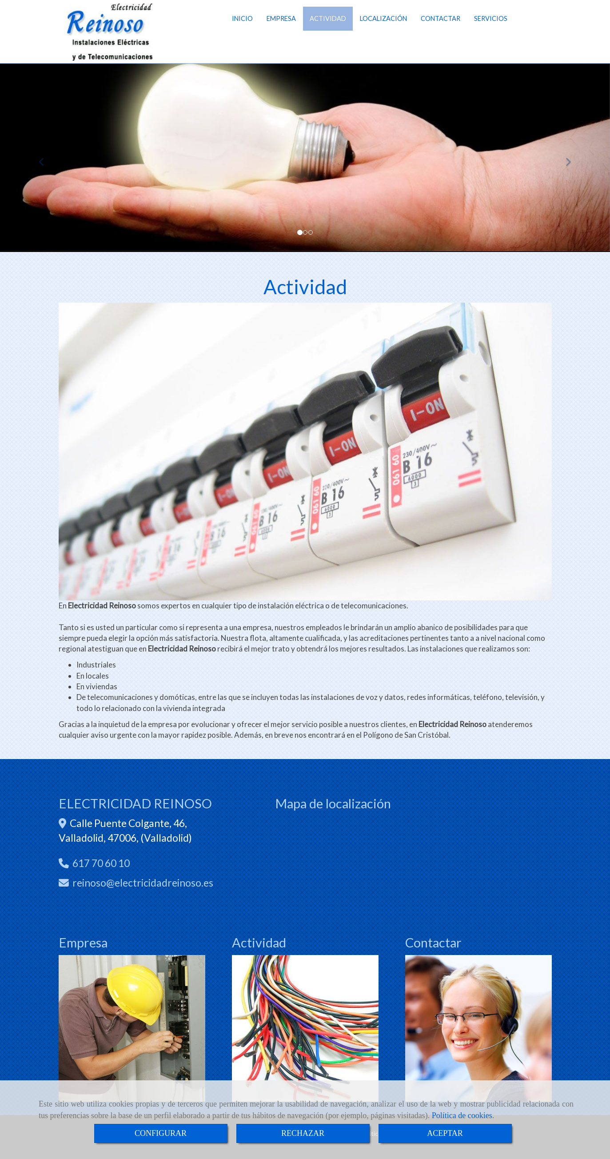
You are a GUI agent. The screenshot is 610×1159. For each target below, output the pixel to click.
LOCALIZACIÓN (383, 32)
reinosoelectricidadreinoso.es (142, 882)
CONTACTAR (440, 32)
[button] (46, 158)
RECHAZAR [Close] (302, 1133)
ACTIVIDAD (328, 32)
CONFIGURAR (161, 1133)
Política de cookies (462, 1115)
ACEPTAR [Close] (445, 1133)
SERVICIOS (490, 32)
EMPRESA (281, 32)
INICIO (242, 32)
